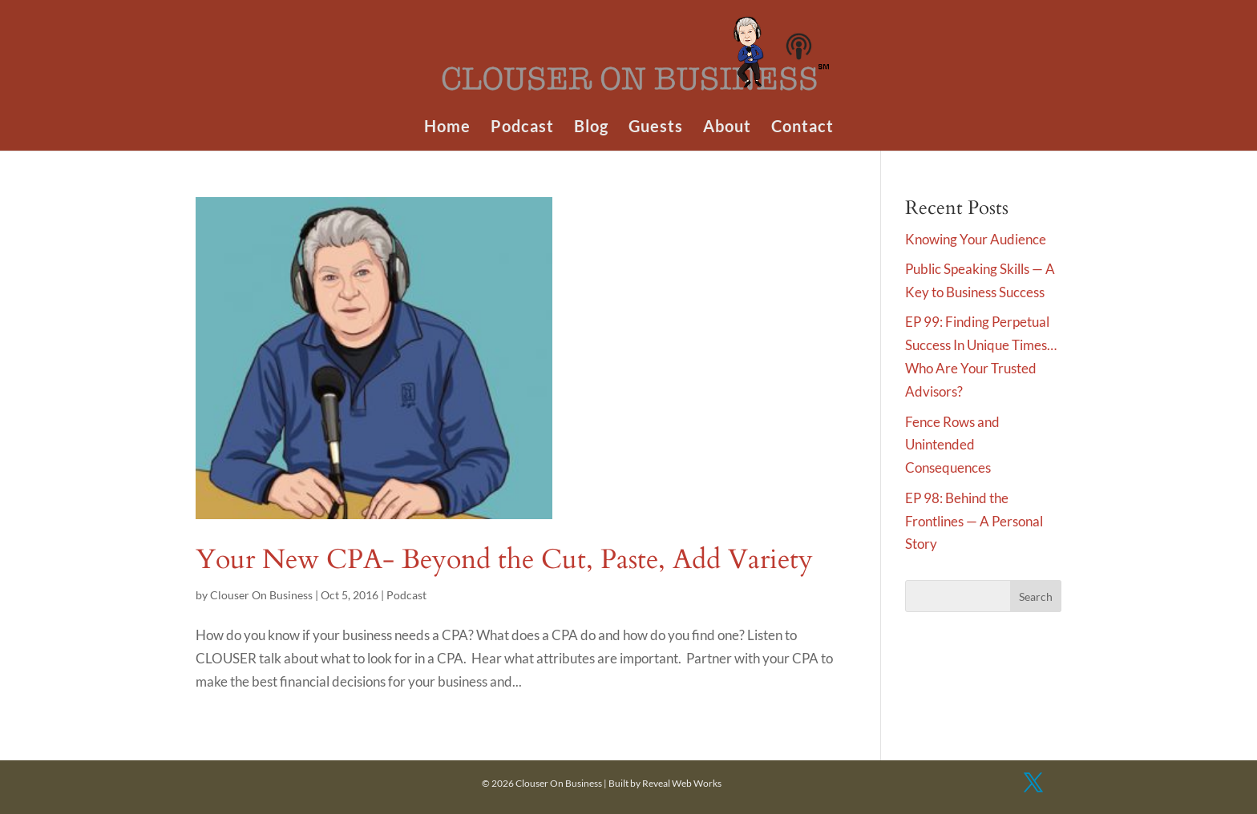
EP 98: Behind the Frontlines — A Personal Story (974, 521)
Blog (591, 127)
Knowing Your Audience (975, 239)
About (727, 127)
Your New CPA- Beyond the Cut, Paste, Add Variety (504, 559)
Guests (655, 127)
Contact (802, 127)
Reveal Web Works (681, 783)
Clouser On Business (261, 595)
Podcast (522, 127)
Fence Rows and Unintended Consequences (952, 445)
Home (447, 127)
